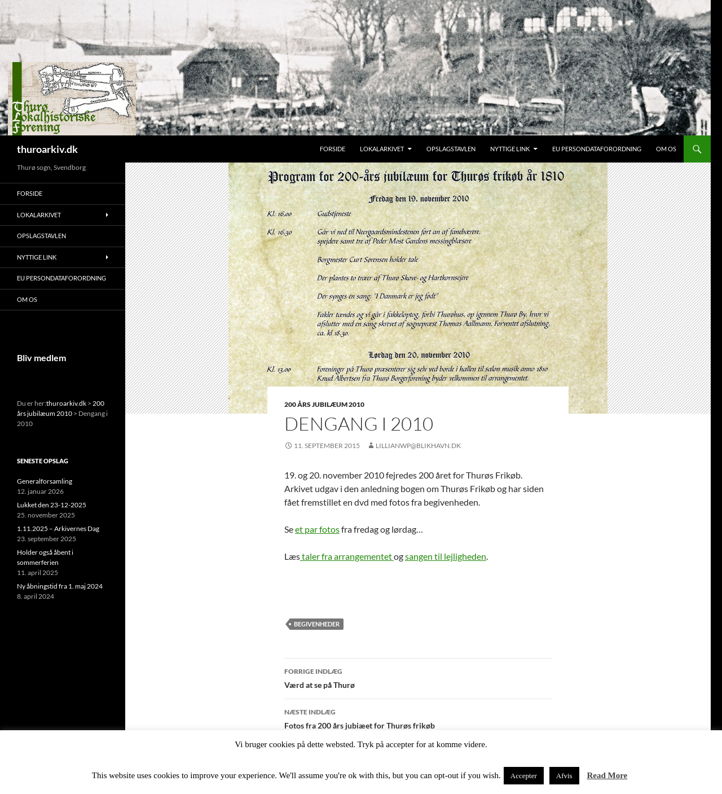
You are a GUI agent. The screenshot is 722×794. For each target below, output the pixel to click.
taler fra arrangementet (347, 556)
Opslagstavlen (451, 148)
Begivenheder (317, 624)
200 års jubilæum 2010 (324, 404)
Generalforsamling (44, 481)
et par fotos (317, 529)
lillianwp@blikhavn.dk (418, 445)
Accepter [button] (523, 775)
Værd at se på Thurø (418, 677)
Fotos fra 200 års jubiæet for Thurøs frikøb (418, 717)
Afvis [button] (564, 775)
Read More (607, 775)
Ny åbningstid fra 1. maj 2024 (60, 586)
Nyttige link (510, 148)
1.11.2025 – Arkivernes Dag (58, 528)
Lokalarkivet (382, 148)
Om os (666, 148)
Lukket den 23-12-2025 (51, 505)
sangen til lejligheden (445, 556)
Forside (332, 148)
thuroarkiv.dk (47, 149)
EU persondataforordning (596, 148)
